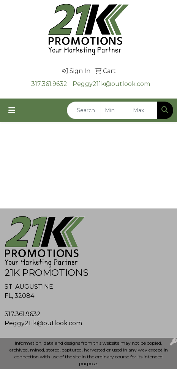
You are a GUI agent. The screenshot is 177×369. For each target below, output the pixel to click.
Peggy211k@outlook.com (111, 83)
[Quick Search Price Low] (115, 110)
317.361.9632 (49, 83)
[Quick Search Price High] (143, 110)
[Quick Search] (84, 110)
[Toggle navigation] (12, 110)
